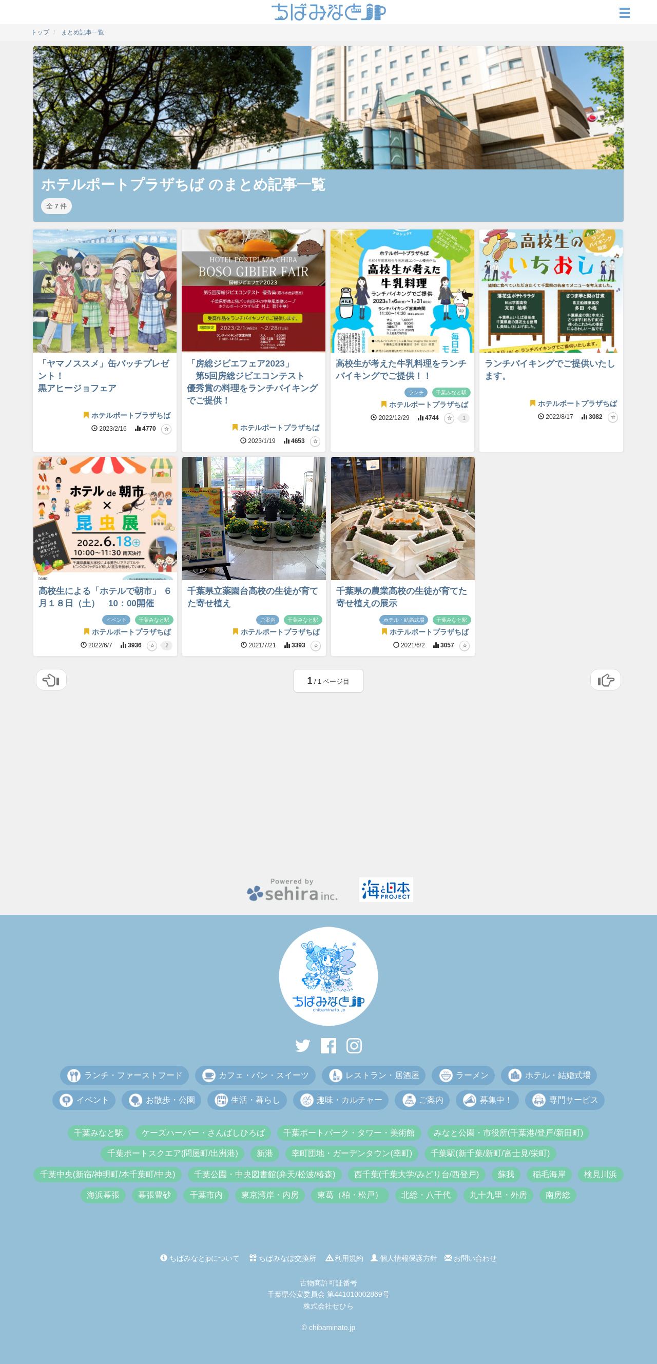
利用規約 (345, 1258)
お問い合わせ (471, 1258)
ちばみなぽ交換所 (282, 1258)
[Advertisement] (328, 790)
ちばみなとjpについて (200, 1258)
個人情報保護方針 (404, 1258)
